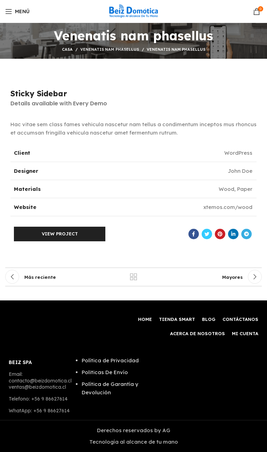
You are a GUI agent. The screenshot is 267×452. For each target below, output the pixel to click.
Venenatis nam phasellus (109, 49)
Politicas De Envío (105, 372)
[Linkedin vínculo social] (233, 234)
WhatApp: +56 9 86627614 (39, 410)
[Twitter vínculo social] (207, 234)
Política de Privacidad (110, 360)
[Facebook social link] (193, 234)
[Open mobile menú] (17, 11)
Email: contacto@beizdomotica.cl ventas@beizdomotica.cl (40, 380)
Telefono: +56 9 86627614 (38, 399)
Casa (67, 49)
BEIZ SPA (20, 362)
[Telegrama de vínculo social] (246, 234)
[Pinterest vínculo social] (220, 234)
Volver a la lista (133, 277)
